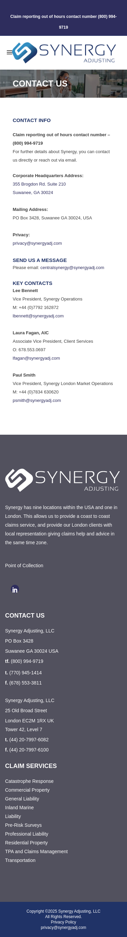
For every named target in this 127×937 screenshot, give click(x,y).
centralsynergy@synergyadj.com (72, 267)
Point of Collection (24, 565)
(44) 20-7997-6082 (28, 739)
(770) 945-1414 (25, 672)
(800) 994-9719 (27, 661)
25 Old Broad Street (26, 710)
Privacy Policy (63, 922)
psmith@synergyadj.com (37, 400)
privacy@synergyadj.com (37, 243)
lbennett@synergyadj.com (38, 315)
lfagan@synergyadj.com (36, 358)
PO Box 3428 (19, 641)
